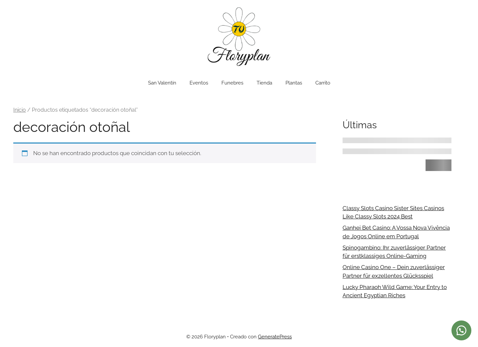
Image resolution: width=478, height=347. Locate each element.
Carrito (322, 83)
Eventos (199, 83)
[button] (461, 330)
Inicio (19, 110)
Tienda (264, 83)
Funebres (232, 83)
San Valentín (162, 83)
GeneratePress (275, 337)
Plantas (293, 83)
